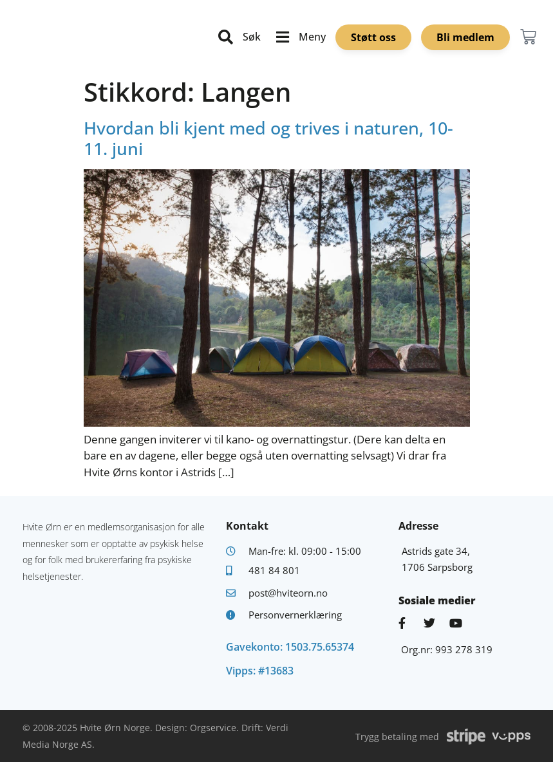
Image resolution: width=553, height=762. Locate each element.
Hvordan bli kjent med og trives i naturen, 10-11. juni (268, 138)
